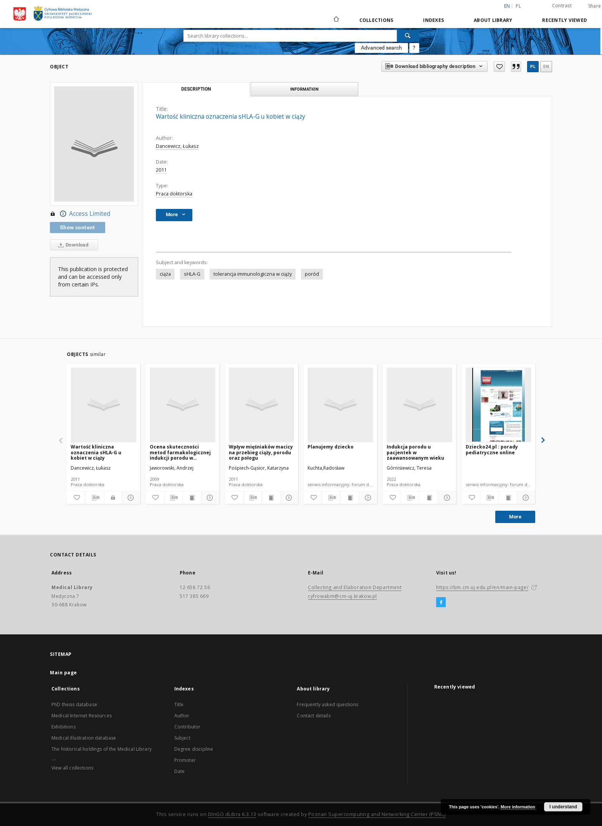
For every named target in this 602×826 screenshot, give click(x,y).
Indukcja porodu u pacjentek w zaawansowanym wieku (415, 452)
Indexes (433, 20)
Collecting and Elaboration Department (355, 587)
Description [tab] (196, 89)
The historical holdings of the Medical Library (101, 749)
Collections (376, 20)
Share (594, 6)
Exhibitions (63, 726)
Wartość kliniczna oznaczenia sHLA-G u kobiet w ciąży (96, 452)
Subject (182, 738)
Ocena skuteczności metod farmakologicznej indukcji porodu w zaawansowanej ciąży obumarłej (180, 452)
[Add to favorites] (499, 66)
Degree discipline (193, 749)
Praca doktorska (174, 193)
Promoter (185, 760)
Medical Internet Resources (81, 715)
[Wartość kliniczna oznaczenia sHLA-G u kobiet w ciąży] (103, 405)
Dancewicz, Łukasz (177, 146)
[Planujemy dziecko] (340, 405)
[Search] (408, 36)
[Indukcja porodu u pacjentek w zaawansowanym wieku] (419, 405)
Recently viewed (564, 20)
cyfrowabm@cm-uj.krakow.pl (342, 596)
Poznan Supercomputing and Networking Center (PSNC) (377, 814)
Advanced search (381, 48)
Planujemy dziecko (331, 447)
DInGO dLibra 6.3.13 (232, 814)
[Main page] (335, 20)
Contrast (562, 5)
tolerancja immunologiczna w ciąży (252, 274)
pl (518, 5)
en (546, 66)
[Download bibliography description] (95, 498)
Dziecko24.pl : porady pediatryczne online (492, 449)
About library (493, 20)
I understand (563, 806)
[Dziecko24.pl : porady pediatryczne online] (498, 405)
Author (182, 715)
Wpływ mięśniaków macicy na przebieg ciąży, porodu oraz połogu (261, 452)
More (515, 517)
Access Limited (80, 214)
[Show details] (130, 498)
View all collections (72, 768)
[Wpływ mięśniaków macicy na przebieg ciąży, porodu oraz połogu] (261, 405)
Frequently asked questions (327, 704)
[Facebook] (441, 602)
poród (312, 274)
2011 (161, 170)
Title (179, 704)
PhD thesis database (74, 704)
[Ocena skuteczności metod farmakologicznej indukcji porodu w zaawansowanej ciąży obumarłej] (182, 405)
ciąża (165, 274)
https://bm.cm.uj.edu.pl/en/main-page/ (482, 587)
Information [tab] (304, 89)
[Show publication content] (192, 498)
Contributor (187, 726)
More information (518, 806)
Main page (63, 672)
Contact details (313, 715)
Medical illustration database (83, 738)
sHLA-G (192, 274)
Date (179, 771)
